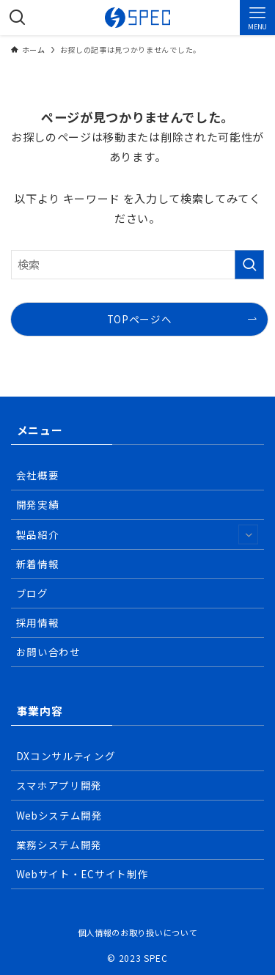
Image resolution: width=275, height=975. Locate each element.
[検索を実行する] (249, 264)
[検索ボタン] (17, 17)
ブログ (32, 593)
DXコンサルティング (66, 755)
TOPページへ (139, 319)
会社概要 (37, 475)
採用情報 (37, 622)
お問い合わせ (48, 651)
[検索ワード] (137, 264)
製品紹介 (137, 534)
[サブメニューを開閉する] (248, 534)
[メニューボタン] (257, 17)
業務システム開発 (59, 844)
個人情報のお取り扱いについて (137, 932)
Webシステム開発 (59, 815)
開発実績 (37, 504)
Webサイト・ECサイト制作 (82, 874)
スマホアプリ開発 (59, 785)
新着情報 (37, 563)
